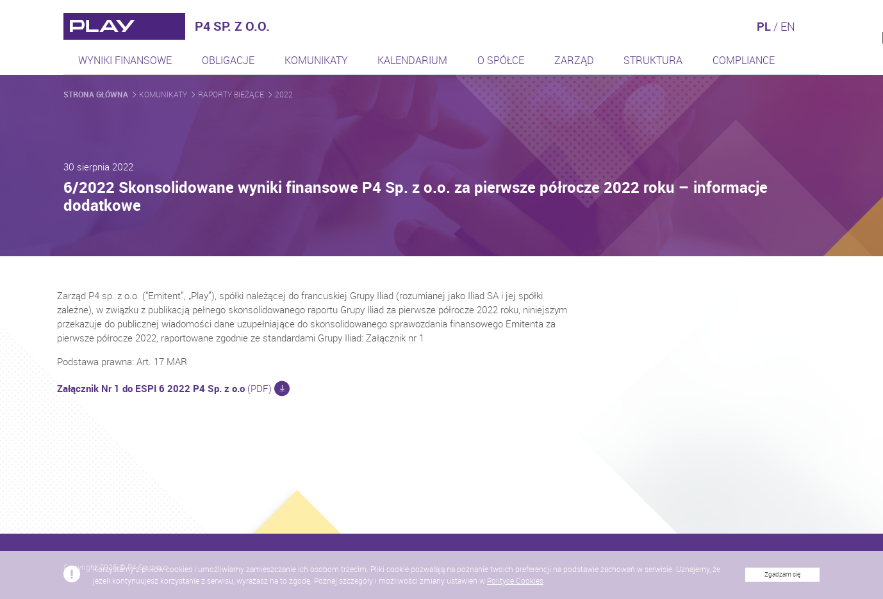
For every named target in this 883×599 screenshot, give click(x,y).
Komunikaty (316, 60)
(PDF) (178, 388)
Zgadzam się (782, 581)
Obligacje (228, 60)
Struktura (652, 60)
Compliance (744, 60)
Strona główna (96, 94)
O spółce (500, 60)
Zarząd (574, 60)
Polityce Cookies (515, 587)
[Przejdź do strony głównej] (124, 26)
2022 (284, 94)
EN (787, 26)
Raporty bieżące (232, 94)
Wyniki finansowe (125, 60)
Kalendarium (412, 60)
